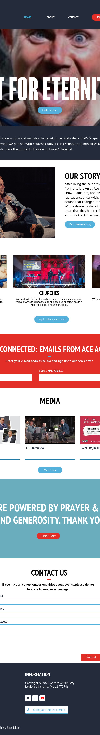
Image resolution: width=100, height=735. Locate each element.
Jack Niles (13, 728)
